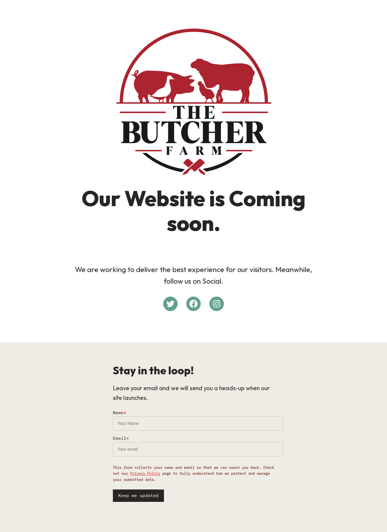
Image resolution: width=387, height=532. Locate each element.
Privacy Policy (145, 473)
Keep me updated (138, 495)
